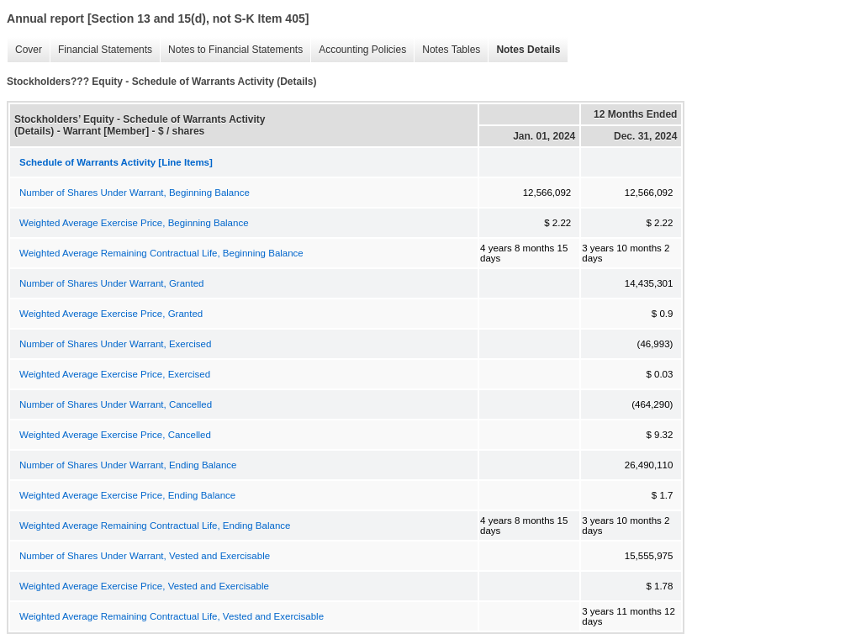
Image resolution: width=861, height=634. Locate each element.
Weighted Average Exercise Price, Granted (111, 314)
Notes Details (524, 50)
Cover (24, 50)
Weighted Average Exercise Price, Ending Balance (127, 495)
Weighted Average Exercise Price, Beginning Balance (134, 223)
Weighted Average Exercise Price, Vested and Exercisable (144, 586)
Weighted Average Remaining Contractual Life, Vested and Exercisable (171, 616)
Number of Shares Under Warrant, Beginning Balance (134, 193)
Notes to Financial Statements (231, 50)
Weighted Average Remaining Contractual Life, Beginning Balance (161, 253)
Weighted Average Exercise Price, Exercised (114, 374)
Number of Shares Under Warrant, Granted (111, 283)
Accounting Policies (358, 50)
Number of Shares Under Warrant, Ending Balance (127, 465)
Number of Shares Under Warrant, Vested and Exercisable (144, 556)
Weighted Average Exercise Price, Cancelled (115, 435)
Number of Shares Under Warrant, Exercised (115, 344)
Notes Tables (447, 50)
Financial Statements (101, 50)
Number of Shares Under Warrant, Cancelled (115, 404)
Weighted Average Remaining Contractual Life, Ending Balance (154, 525)
